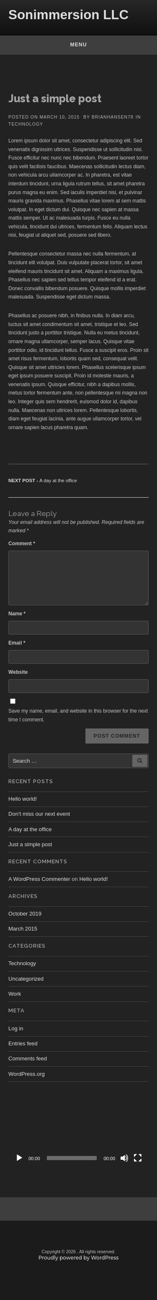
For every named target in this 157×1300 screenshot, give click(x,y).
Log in (15, 1028)
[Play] (19, 1158)
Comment (21, 543)
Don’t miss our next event (39, 814)
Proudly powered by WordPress (79, 1257)
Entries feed (23, 1043)
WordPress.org (26, 1074)
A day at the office (29, 829)
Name (17, 614)
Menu (78, 45)
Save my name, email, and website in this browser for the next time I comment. (78, 715)
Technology (25, 124)
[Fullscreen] (138, 1158)
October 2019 (24, 914)
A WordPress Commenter (39, 879)
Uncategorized (26, 979)
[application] (78, 1127)
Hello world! (22, 799)
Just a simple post (30, 844)
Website (18, 672)
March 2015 (22, 929)
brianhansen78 (113, 117)
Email (16, 643)
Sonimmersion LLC (68, 15)
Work (14, 994)
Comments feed (27, 1058)
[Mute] (124, 1158)
